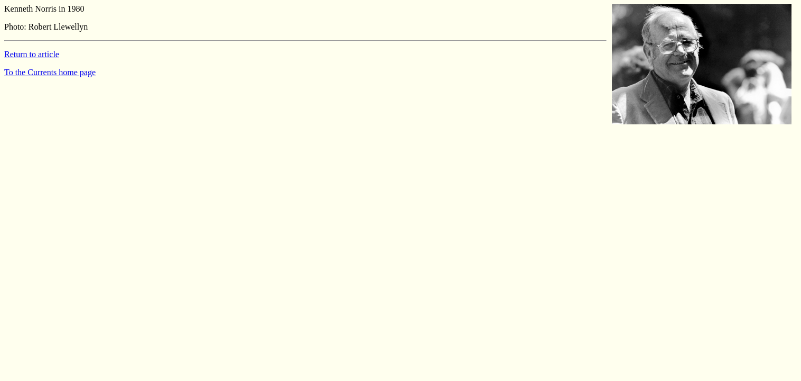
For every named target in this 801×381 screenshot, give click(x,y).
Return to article (31, 54)
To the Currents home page (50, 72)
